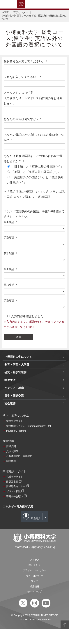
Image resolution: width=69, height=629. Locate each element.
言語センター (21, 12)
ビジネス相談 (13, 491)
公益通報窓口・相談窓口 (19, 456)
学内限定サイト (14, 421)
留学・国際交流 (14, 395)
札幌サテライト (14, 476)
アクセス (34, 559)
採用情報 (34, 586)
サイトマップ (34, 591)
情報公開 (11, 446)
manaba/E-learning (16, 430)
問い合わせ (34, 565)
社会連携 (9, 403)
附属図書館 (12, 481)
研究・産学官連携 (15, 372)
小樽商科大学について (18, 356)
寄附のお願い (21, 4)
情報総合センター (15, 486)
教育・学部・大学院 (16, 364)
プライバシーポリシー (35, 570)
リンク (34, 581)
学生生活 (9, 380)
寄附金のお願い (14, 496)
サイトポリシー (34, 575)
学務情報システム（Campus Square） (26, 426)
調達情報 (11, 461)
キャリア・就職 (14, 387)
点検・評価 (12, 451)
